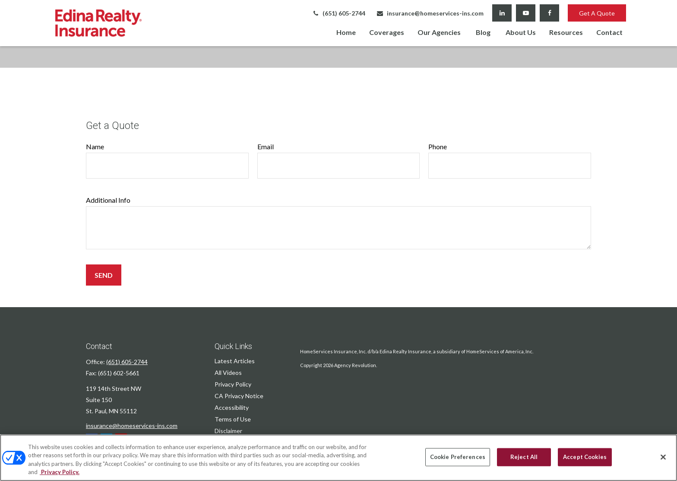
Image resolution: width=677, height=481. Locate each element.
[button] (346, 32)
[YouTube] (525, 13)
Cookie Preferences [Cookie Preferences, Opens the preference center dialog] (457, 456)
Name (95, 146)
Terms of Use (233, 419)
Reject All (524, 456)
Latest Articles (235, 361)
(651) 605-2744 (338, 13)
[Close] (663, 456)
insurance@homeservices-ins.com (430, 13)
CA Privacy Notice (239, 395)
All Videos (228, 372)
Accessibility (232, 407)
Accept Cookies (585, 456)
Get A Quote (597, 13)
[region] (338, 457)
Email (265, 146)
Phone (437, 146)
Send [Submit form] (104, 275)
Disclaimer (228, 430)
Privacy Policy (233, 384)
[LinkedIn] (502, 13)
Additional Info (108, 200)
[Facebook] (549, 13)
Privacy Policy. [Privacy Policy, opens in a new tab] (59, 471)
